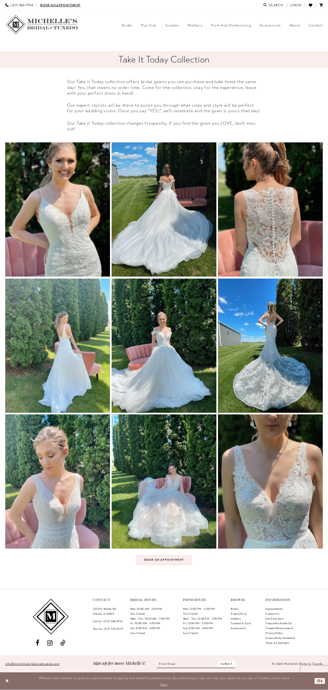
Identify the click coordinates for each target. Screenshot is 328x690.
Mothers (236, 619)
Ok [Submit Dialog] (320, 681)
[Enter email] (196, 664)
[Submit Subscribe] (228, 664)
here (163, 684)
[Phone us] (19, 5)
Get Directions (274, 619)
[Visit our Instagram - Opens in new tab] (49, 643)
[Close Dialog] (7, 681)
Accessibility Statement (280, 638)
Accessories (238, 628)
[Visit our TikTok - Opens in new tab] (63, 643)
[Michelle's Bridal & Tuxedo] (42, 24)
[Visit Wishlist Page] (310, 5)
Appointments (274, 609)
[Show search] (273, 5)
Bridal (234, 609)
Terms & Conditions (277, 643)
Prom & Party (239, 614)
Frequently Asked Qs (278, 624)
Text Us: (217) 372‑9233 (108, 629)
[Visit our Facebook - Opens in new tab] (37, 643)
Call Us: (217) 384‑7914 (107, 621)
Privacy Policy (273, 633)
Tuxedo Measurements (279, 628)
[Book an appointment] (60, 5)
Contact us (272, 614)
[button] (296, 5)
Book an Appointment (164, 560)
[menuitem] (19, 5)
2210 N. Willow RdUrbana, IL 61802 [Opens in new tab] (104, 612)
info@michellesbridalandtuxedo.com (32, 664)
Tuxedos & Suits (241, 624)
